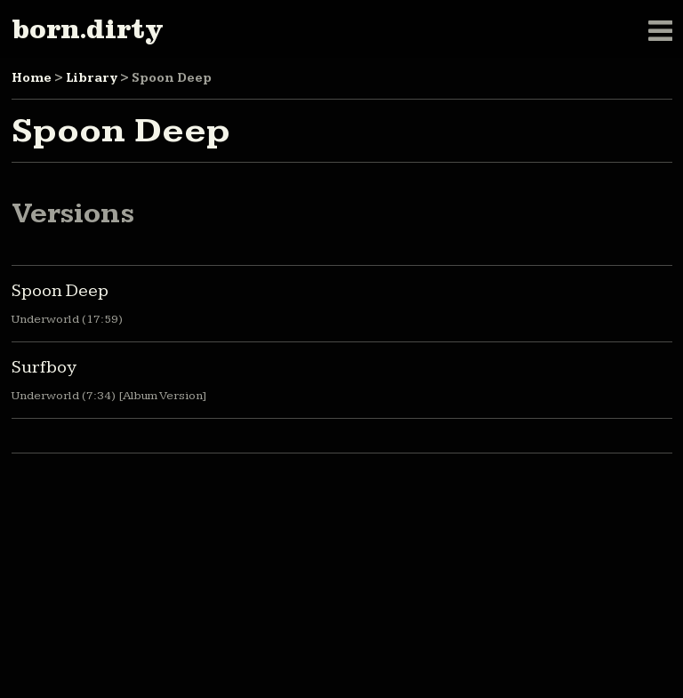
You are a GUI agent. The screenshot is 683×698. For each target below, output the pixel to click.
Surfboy (44, 367)
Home (32, 78)
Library (91, 78)
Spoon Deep (60, 290)
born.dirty (87, 28)
